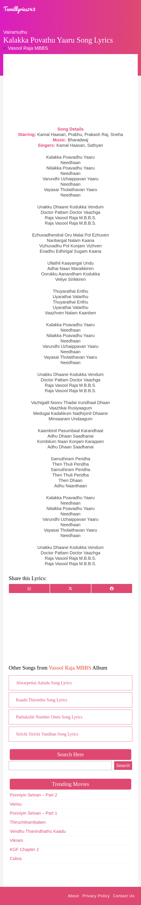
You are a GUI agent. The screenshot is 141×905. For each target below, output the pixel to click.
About (73, 896)
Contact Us (124, 896)
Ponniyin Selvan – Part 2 (33, 795)
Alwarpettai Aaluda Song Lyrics (44, 682)
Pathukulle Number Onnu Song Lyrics (49, 717)
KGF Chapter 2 (24, 849)
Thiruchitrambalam (28, 822)
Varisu (16, 804)
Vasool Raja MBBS (28, 48)
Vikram (16, 840)
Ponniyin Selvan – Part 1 (33, 813)
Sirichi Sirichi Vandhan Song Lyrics (47, 734)
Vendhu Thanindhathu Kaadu (38, 831)
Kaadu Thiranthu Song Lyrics (41, 699)
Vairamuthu (15, 32)
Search (123, 765)
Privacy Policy (96, 896)
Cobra (15, 858)
